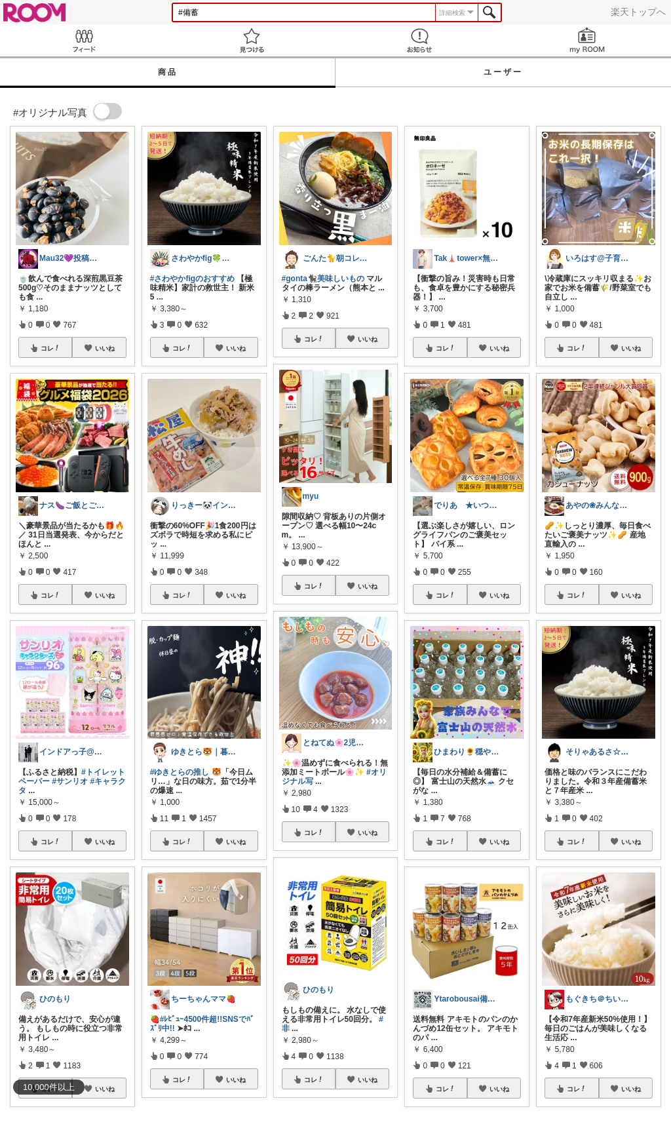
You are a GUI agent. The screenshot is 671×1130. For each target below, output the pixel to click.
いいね (105, 348)
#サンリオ (70, 781)
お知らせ (419, 40)
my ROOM (587, 40)
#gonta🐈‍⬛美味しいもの (323, 278)
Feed (84, 40)
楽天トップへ (638, 12)
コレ (50, 348)
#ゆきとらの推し (180, 772)
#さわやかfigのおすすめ (192, 278)
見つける (252, 40)
